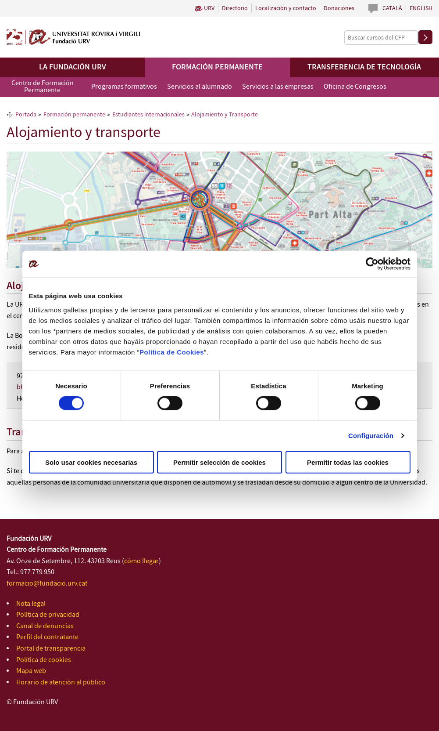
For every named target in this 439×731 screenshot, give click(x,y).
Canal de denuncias (45, 626)
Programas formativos (124, 86)
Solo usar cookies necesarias (91, 462)
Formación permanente (217, 67)
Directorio (235, 8)
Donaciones (339, 8)
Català (392, 8)
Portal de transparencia (51, 648)
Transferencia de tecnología (364, 67)
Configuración (370, 435)
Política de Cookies (171, 351)
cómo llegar (141, 561)
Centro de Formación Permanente (42, 87)
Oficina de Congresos (355, 86)
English (421, 8)
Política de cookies (43, 660)
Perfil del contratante (47, 637)
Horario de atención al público (60, 682)
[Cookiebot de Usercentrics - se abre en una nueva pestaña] (372, 264)
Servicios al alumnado (199, 86)
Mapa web (31, 671)
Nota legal (31, 603)
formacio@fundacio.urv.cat (47, 583)
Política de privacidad (47, 614)
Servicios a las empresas (278, 86)
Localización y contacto (285, 8)
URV (209, 8)
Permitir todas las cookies (348, 462)
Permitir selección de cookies (219, 462)
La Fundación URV (72, 67)
